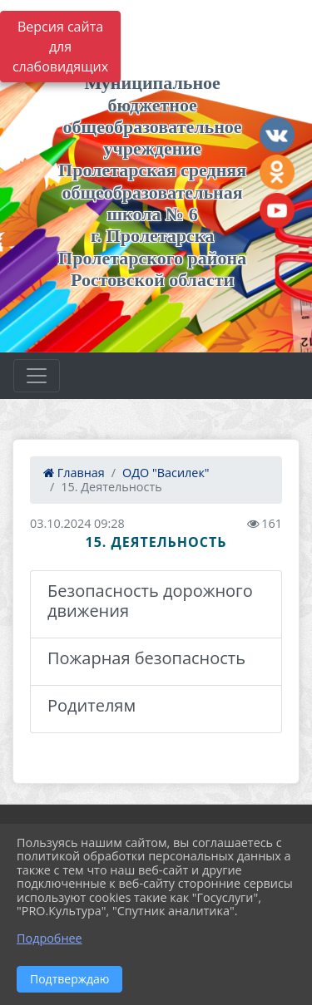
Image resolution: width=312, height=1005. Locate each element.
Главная (74, 472)
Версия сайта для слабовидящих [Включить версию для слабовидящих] (60, 46)
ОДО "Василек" (166, 472)
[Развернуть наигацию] (36, 375)
